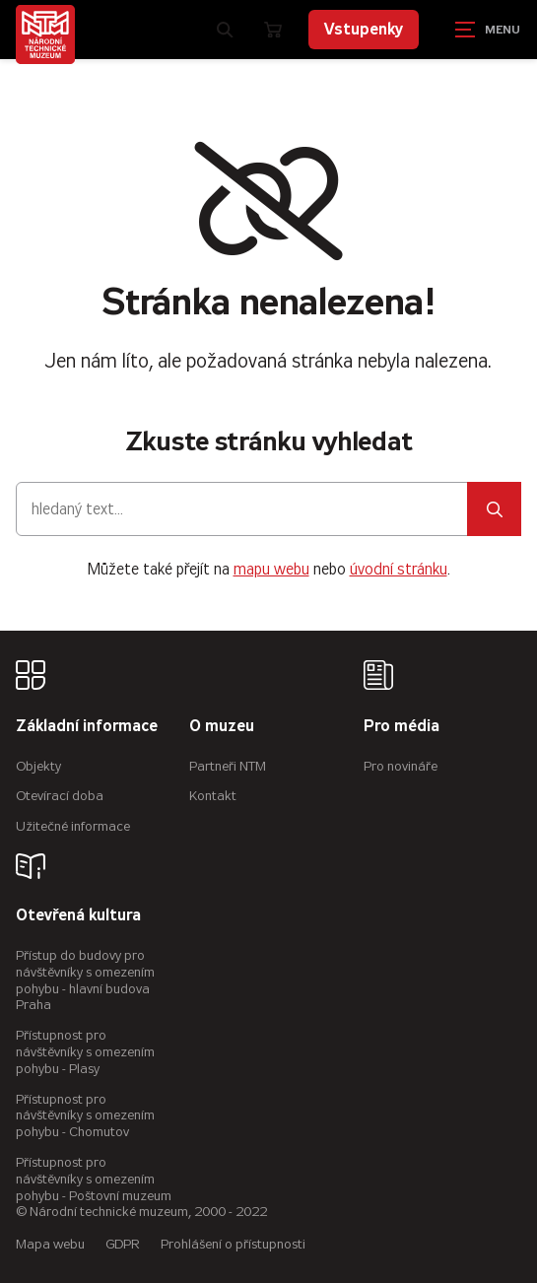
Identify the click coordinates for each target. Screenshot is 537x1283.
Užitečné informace (73, 826)
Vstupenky (363, 29)
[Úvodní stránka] (45, 34)
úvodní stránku (398, 569)
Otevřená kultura (78, 916)
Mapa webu (50, 1244)
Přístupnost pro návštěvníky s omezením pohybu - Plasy (85, 1052)
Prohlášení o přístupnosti (233, 1244)
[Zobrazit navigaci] (487, 29)
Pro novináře (400, 766)
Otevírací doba (59, 795)
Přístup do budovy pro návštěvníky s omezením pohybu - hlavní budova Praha (85, 980)
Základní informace (87, 726)
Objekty (38, 766)
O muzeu (221, 726)
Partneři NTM (227, 766)
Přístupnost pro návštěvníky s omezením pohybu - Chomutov (85, 1116)
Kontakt (212, 795)
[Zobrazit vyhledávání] (224, 29)
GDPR (122, 1244)
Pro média (401, 726)
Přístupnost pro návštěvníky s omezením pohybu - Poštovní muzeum (93, 1179)
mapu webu (271, 569)
